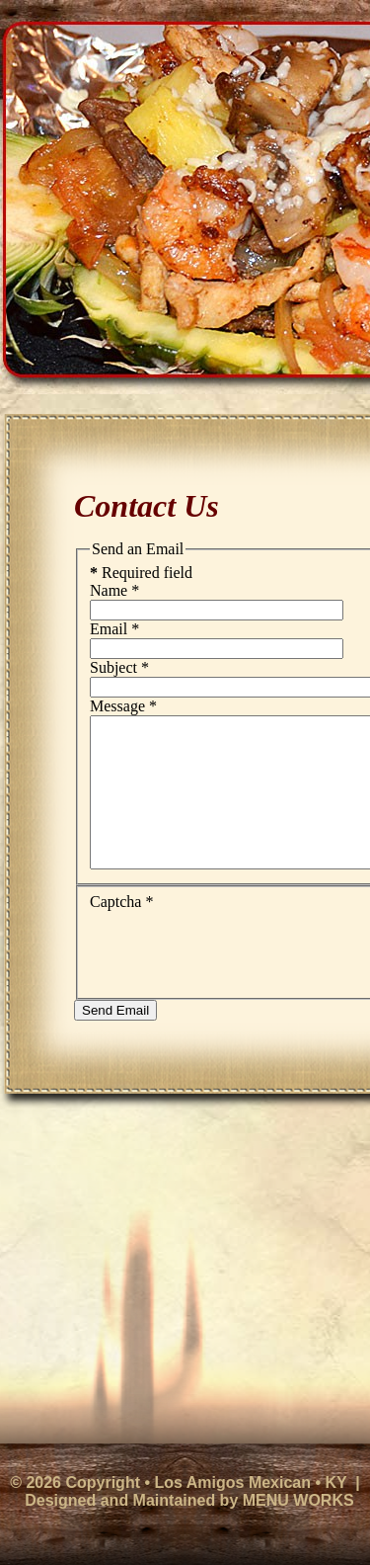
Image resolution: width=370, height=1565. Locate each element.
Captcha (121, 931)
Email (114, 628)
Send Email (115, 1039)
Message (123, 706)
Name (114, 590)
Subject (119, 667)
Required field (141, 572)
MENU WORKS (298, 1500)
